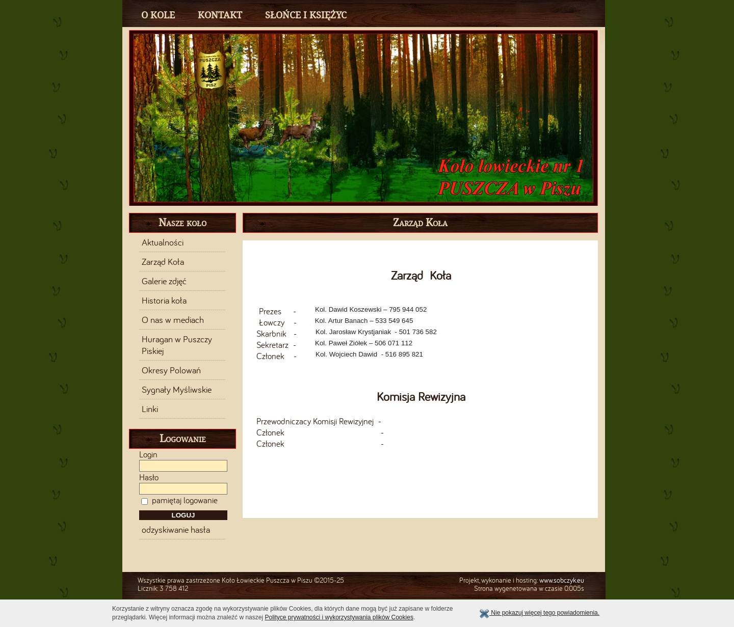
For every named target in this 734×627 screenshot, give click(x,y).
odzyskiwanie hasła (176, 529)
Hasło (149, 477)
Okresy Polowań (171, 370)
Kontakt (220, 15)
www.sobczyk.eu (561, 580)
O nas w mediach (173, 319)
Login (148, 454)
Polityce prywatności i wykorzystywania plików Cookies (339, 617)
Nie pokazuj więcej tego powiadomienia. (539, 612)
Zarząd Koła (163, 261)
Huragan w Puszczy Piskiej (177, 345)
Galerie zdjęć (164, 281)
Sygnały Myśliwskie (177, 389)
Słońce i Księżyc (306, 15)
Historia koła (164, 300)
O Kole (158, 15)
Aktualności (163, 242)
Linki (150, 409)
